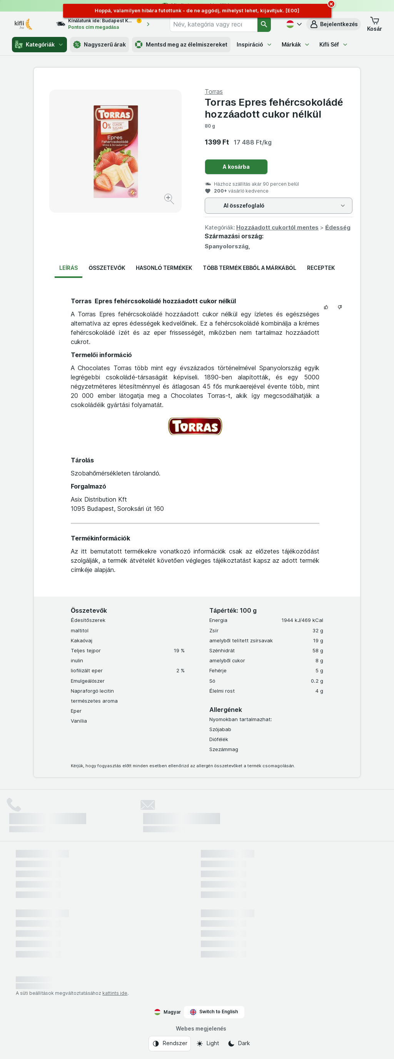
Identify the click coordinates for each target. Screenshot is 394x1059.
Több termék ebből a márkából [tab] (249, 267)
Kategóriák (39, 44)
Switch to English (214, 1012)
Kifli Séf (333, 44)
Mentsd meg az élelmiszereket (181, 44)
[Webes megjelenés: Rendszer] (170, 1043)
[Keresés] (264, 24)
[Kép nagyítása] (169, 200)
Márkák (296, 44)
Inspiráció (254, 44)
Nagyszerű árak (99, 44)
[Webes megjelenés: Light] (207, 1043)
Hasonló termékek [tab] (164, 267)
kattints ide (114, 993)
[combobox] (213, 24)
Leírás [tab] (68, 267)
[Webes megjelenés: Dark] (239, 1043)
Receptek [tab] (321, 267)
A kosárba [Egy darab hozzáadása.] (236, 166)
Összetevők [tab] (106, 267)
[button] (333, 24)
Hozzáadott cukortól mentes (277, 227)
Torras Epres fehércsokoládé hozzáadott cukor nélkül (274, 108)
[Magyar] (293, 24)
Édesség (337, 227)
